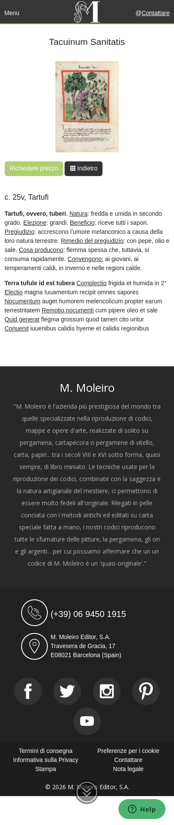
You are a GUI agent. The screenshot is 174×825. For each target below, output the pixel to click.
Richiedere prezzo (33, 168)
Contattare (156, 12)
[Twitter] (67, 691)
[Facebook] (28, 691)
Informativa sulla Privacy (45, 759)
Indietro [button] (84, 168)
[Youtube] (87, 721)
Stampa (45, 768)
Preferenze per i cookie (128, 750)
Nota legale (128, 768)
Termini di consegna (46, 750)
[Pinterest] (146, 691)
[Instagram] (107, 691)
